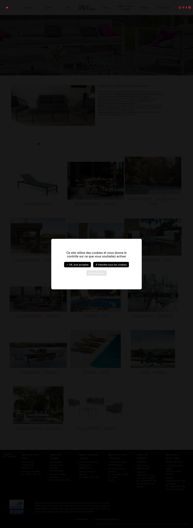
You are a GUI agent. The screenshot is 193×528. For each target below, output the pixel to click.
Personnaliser (96, 272)
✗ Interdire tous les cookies (111, 264)
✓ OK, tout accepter (77, 264)
